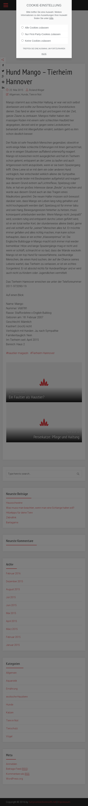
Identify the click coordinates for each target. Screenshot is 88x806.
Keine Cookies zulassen (36, 40)
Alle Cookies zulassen (35, 27)
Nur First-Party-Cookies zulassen (40, 34)
